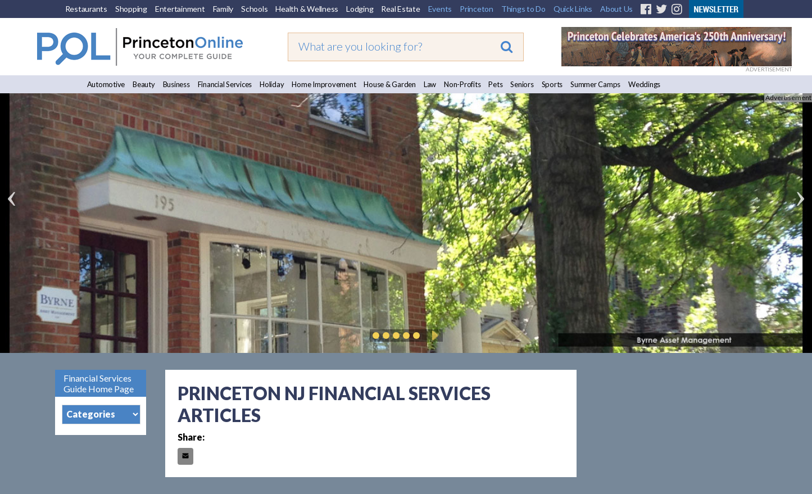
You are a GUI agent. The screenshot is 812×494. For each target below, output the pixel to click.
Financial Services (225, 84)
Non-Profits (462, 84)
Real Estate (400, 8)
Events (440, 8)
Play (433, 335)
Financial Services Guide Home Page (98, 383)
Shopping (131, 8)
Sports (552, 84)
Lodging (359, 8)
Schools (254, 8)
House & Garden (390, 84)
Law (430, 84)
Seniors (521, 84)
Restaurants (86, 8)
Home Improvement (324, 84)
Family (223, 8)
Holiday (272, 84)
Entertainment (180, 8)
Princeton (476, 8)
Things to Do (523, 8)
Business (176, 84)
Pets (495, 84)
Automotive (106, 84)
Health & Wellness (306, 8)
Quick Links (573, 8)
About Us (616, 8)
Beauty (144, 84)
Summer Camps (595, 84)
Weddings (644, 84)
